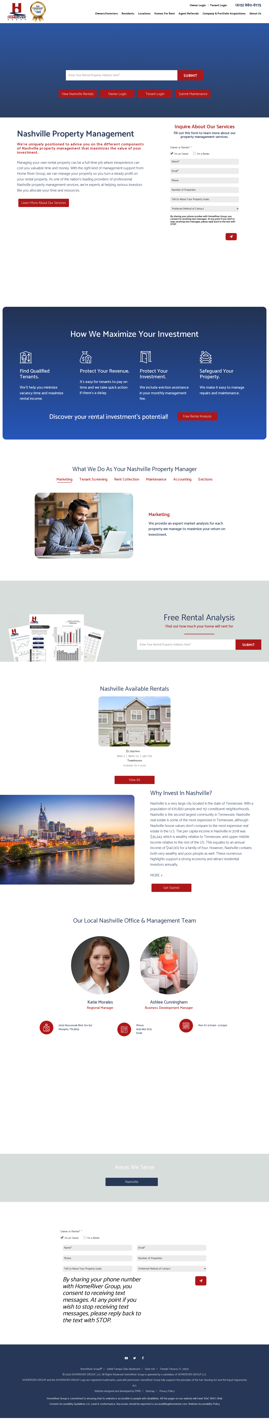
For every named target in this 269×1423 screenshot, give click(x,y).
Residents (128, 13)
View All (134, 780)
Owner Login (198, 5)
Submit (190, 76)
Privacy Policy (167, 1391)
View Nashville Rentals (78, 94)
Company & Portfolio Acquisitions (224, 13)
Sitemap (150, 1391)
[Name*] (204, 162)
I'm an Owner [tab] (181, 154)
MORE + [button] (156, 875)
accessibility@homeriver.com (170, 1403)
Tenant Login (218, 5)
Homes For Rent (164, 13)
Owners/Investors (106, 13)
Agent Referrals (189, 13)
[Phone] (204, 180)
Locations (144, 13)
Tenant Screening (93, 479)
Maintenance (156, 479)
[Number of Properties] (204, 190)
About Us (255, 13)
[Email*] (204, 171)
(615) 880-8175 (248, 5)
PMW (138, 1391)
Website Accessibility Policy (204, 1403)
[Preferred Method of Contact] (204, 209)
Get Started (170, 887)
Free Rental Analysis (197, 416)
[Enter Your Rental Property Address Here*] (121, 75)
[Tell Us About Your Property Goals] (204, 199)
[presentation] (196, 235)
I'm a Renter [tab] (203, 154)
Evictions (205, 479)
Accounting (182, 479)
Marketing (64, 480)
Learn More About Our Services (42, 202)
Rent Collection (126, 479)
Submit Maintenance (193, 94)
